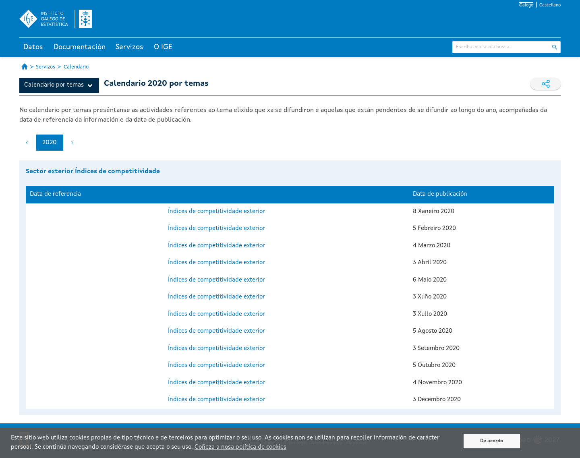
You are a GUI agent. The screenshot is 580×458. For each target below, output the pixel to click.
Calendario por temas (54, 85)
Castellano (550, 5)
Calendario (76, 67)
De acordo (491, 441)
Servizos (129, 47)
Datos (33, 47)
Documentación (80, 47)
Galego (526, 5)
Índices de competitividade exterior (216, 212)
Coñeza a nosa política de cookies (240, 447)
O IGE (163, 47)
